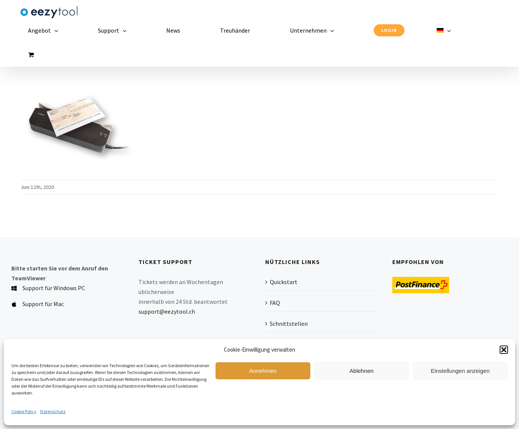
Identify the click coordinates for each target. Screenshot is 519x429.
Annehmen (263, 371)
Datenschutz (53, 411)
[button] (504, 350)
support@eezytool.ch (166, 311)
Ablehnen (361, 371)
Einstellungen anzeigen (460, 371)
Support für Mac (43, 304)
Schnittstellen (289, 323)
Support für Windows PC (53, 288)
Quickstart (283, 282)
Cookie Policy (23, 411)
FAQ (275, 302)
